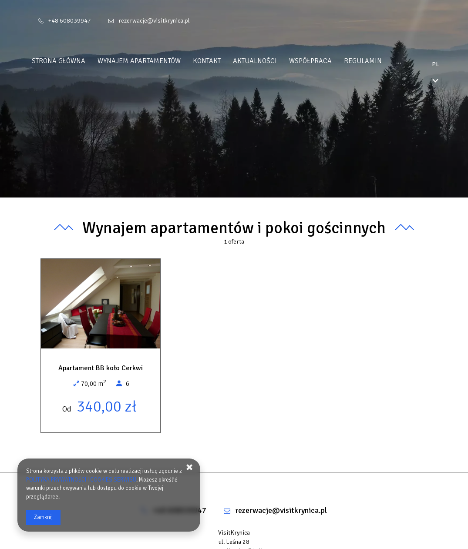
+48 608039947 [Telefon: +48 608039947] (69, 20)
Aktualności (271, 61)
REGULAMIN (379, 61)
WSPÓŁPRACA (327, 61)
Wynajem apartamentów (155, 61)
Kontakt (223, 61)
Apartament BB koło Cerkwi (100, 368)
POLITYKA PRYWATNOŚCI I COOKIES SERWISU (81, 479)
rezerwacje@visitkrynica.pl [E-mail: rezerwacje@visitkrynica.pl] (154, 20)
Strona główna (75, 61)
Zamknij (43, 517)
